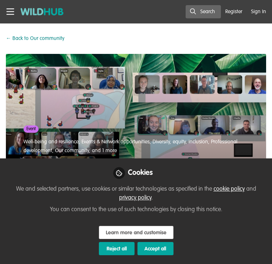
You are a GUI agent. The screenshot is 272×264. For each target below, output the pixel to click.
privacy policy (135, 198)
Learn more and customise (136, 232)
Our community (35, 38)
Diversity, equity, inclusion (180, 141)
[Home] (38, 11)
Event (31, 129)
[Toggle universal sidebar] (10, 11)
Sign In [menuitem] (258, 11)
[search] (203, 11)
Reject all (117, 249)
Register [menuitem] (233, 11)
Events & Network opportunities (116, 141)
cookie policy (229, 189)
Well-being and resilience (51, 141)
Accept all (155, 249)
